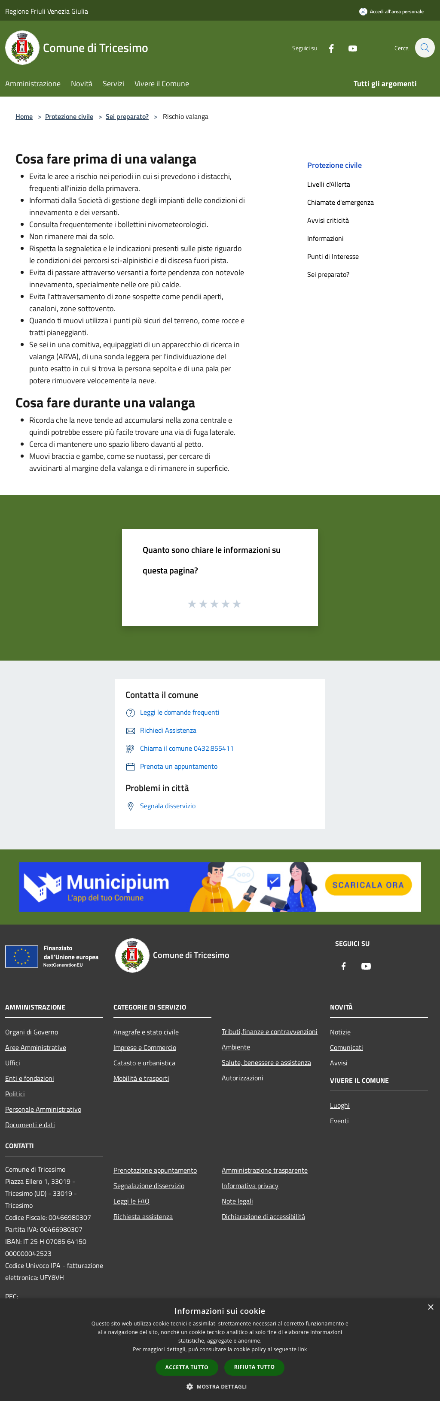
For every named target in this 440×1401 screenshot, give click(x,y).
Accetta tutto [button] (186, 1367)
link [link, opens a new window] (302, 1349)
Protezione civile (69, 116)
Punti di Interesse (333, 256)
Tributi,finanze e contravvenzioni (270, 1031)
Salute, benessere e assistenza (266, 1062)
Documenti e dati (30, 1124)
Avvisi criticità (328, 220)
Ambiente (236, 1047)
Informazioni (325, 238)
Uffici (12, 1063)
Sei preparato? (127, 116)
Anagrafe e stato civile (146, 1032)
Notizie (340, 1032)
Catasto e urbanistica (144, 1063)
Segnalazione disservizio (148, 1185)
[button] (220, 1386)
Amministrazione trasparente (265, 1170)
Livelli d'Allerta (328, 184)
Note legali (237, 1201)
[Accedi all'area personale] (391, 11)
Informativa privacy (250, 1185)
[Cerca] (424, 47)
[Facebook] (326, 47)
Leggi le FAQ (131, 1201)
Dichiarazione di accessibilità (263, 1216)
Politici (15, 1094)
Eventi (339, 1121)
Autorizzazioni (242, 1078)
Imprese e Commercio (144, 1047)
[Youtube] (348, 47)
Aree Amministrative (35, 1047)
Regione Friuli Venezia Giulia (46, 11)
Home (24, 116)
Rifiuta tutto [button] (254, 1367)
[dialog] (220, 1349)
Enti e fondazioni (29, 1078)
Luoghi (340, 1105)
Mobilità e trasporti (141, 1078)
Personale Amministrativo (43, 1109)
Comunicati (346, 1047)
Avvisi (339, 1063)
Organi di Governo (31, 1032)
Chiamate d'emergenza (340, 202)
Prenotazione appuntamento (155, 1170)
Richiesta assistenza (143, 1216)
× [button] (430, 1307)
